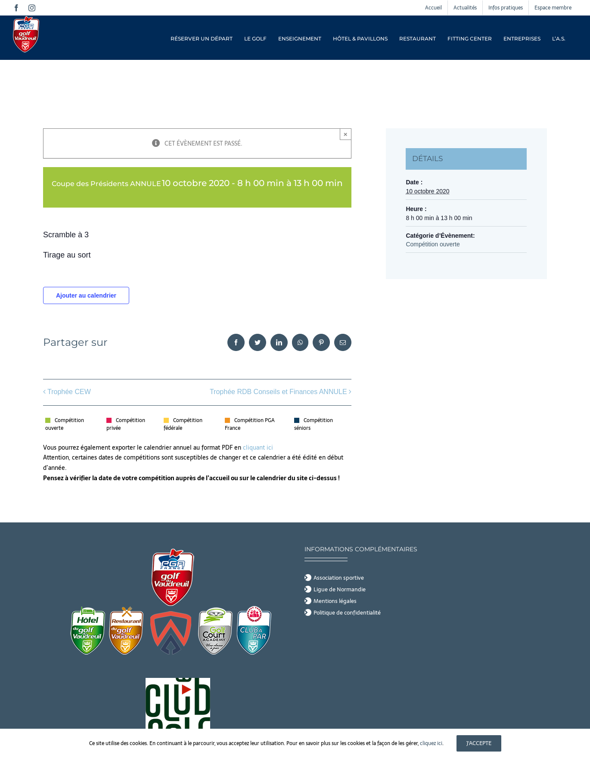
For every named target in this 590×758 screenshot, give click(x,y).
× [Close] (346, 134)
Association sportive (339, 578)
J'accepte (478, 743)
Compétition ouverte (433, 244)
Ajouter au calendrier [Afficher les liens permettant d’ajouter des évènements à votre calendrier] (86, 295)
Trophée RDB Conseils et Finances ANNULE (278, 391)
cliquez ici (431, 743)
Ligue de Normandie (340, 589)
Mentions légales (335, 601)
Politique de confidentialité (347, 613)
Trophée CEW (69, 391)
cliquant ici (259, 447)
